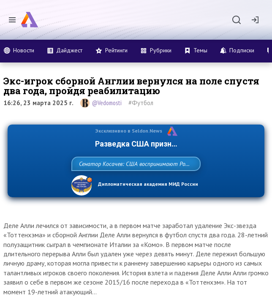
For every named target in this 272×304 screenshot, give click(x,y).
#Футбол (140, 103)
